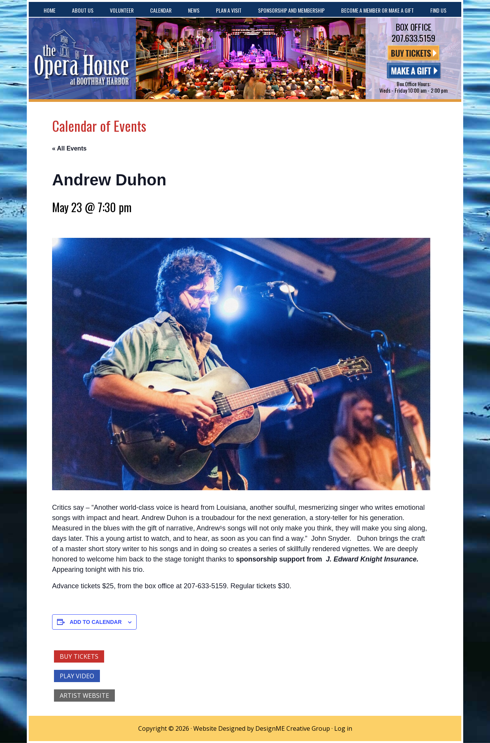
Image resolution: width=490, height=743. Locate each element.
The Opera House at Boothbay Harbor (82, 58)
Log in (343, 728)
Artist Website (84, 695)
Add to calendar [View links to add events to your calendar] (96, 622)
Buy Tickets (79, 656)
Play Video (77, 676)
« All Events (69, 148)
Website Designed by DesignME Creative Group (261, 728)
